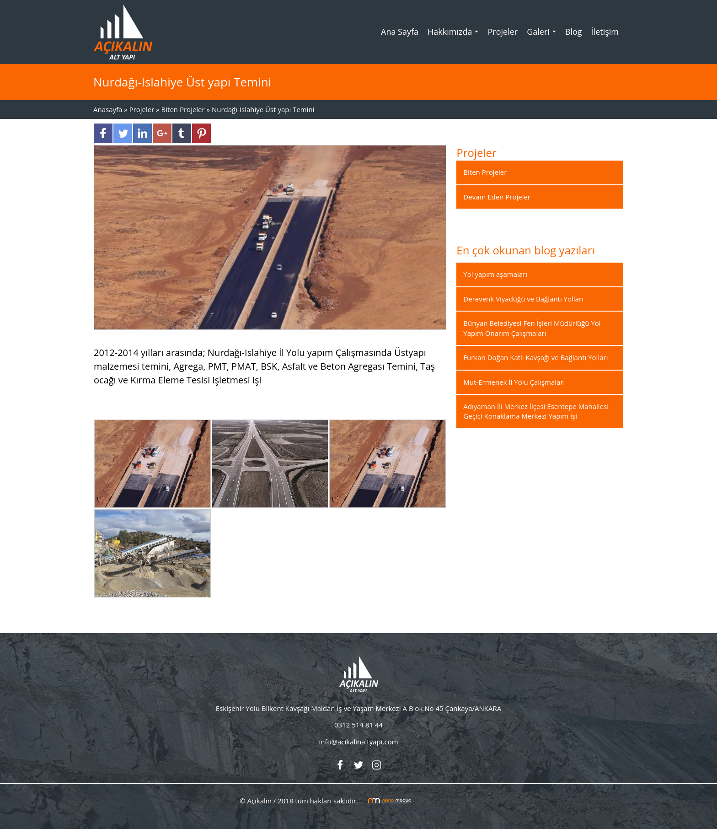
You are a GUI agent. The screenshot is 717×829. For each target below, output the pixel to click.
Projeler (502, 31)
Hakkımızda (455, 34)
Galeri (544, 34)
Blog (573, 31)
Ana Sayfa (399, 31)
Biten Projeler (183, 109)
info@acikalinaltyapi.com (358, 741)
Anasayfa (108, 109)
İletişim (605, 31)
